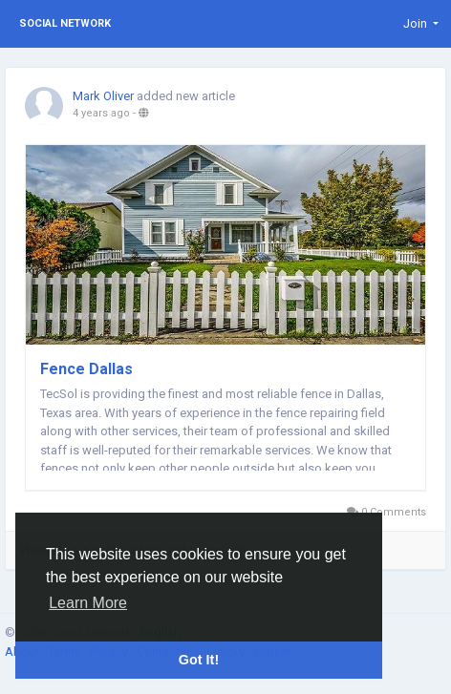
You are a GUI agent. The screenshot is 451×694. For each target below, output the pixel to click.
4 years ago (101, 113)
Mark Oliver (103, 96)
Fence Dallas (86, 369)
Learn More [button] (88, 603)
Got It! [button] (199, 659)
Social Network (65, 23)
